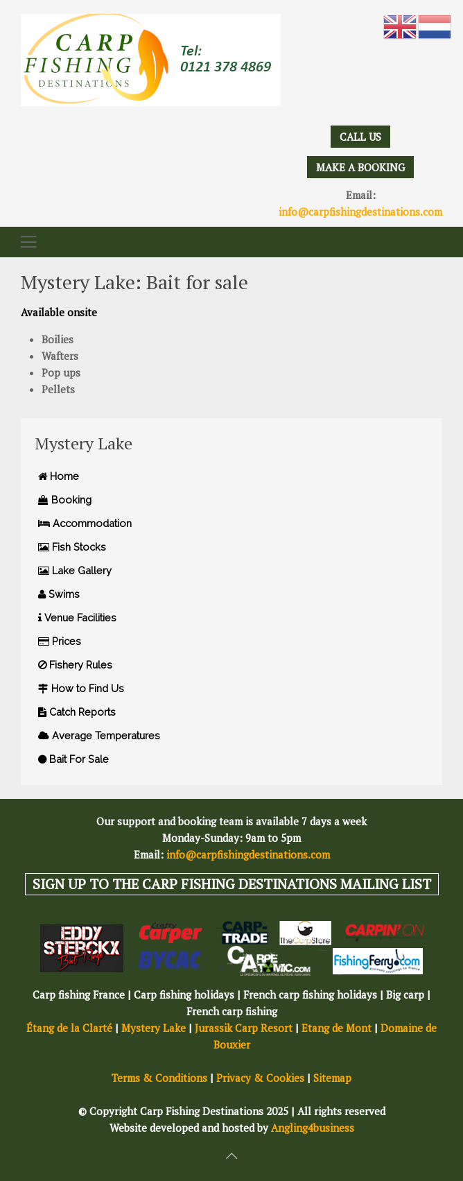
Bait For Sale (73, 759)
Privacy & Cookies (260, 1078)
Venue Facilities (77, 617)
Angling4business (312, 1128)
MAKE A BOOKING (360, 167)
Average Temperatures (99, 735)
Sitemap (332, 1078)
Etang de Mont (337, 1028)
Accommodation (85, 523)
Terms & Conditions (159, 1078)
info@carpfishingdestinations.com (360, 211)
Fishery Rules (75, 665)
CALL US (360, 137)
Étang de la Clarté (69, 1028)
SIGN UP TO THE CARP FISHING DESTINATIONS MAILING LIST (232, 883)
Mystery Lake (153, 1028)
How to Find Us (81, 688)
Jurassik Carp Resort (243, 1028)
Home (58, 476)
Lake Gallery (75, 570)
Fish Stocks (72, 547)
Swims (59, 594)
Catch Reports (77, 712)
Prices (59, 641)
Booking (64, 500)
